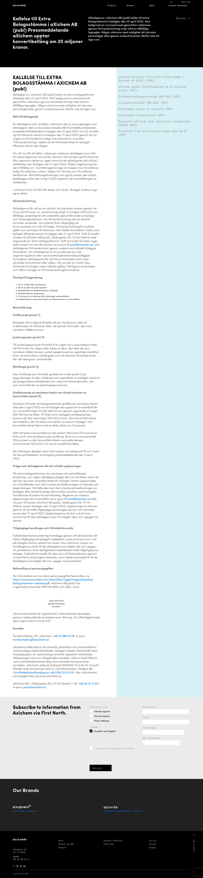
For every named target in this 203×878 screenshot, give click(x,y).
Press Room (108, 844)
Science (130, 5)
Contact (152, 844)
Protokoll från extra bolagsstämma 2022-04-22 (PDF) (153, 133)
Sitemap (152, 847)
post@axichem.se (81, 244)
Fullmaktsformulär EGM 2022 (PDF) (143, 102)
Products (111, 5)
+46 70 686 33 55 (64, 636)
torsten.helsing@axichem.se (31, 639)
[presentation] (109, 770)
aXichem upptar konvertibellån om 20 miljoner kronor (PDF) (153, 88)
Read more (183, 18)
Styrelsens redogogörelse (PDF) (142, 115)
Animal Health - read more (25, 811)
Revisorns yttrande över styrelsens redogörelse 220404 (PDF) (154, 123)
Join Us (152, 840)
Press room (185, 2)
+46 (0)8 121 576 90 (62, 672)
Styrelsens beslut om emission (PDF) (146, 109)
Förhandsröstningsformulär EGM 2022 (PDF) (150, 96)
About (151, 5)
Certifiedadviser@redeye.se (31, 672)
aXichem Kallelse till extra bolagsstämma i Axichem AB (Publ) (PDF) (151, 78)
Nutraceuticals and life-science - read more (122, 811)
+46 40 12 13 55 (87, 683)
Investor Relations (177, 5)
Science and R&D (66, 844)
